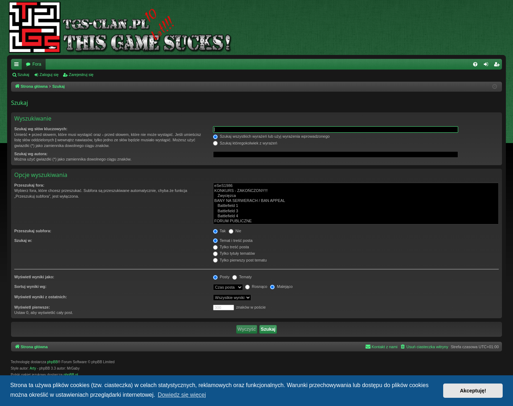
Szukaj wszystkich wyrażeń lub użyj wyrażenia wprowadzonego (271, 136)
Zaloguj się (49, 74)
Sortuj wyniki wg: (30, 286)
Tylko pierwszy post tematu (240, 260)
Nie (235, 231)
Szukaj (23, 74)
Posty (221, 277)
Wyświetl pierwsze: (32, 307)
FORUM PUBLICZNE (356, 221)
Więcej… (18, 66)
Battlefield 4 (356, 216)
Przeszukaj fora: (29, 185)
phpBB (52, 362)
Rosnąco (256, 286)
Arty (33, 368)
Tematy (242, 277)
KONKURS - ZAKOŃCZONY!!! (356, 190)
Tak (219, 231)
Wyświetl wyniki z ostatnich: (40, 297)
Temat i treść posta (233, 240)
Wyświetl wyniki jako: (34, 277)
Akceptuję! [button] (473, 391)
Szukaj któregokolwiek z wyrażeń (245, 143)
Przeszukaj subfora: (32, 231)
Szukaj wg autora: (31, 154)
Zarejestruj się (81, 74)
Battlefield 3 (356, 211)
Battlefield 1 (356, 205)
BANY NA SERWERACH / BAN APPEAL (356, 200)
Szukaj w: (23, 240)
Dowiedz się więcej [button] (182, 395)
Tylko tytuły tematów (234, 253)
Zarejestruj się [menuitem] (498, 66)
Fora (36, 64)
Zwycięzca (356, 195)
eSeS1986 (356, 185)
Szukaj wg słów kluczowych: (40, 129)
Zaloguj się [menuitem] (487, 66)
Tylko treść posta (231, 247)
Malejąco (281, 286)
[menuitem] (475, 64)
